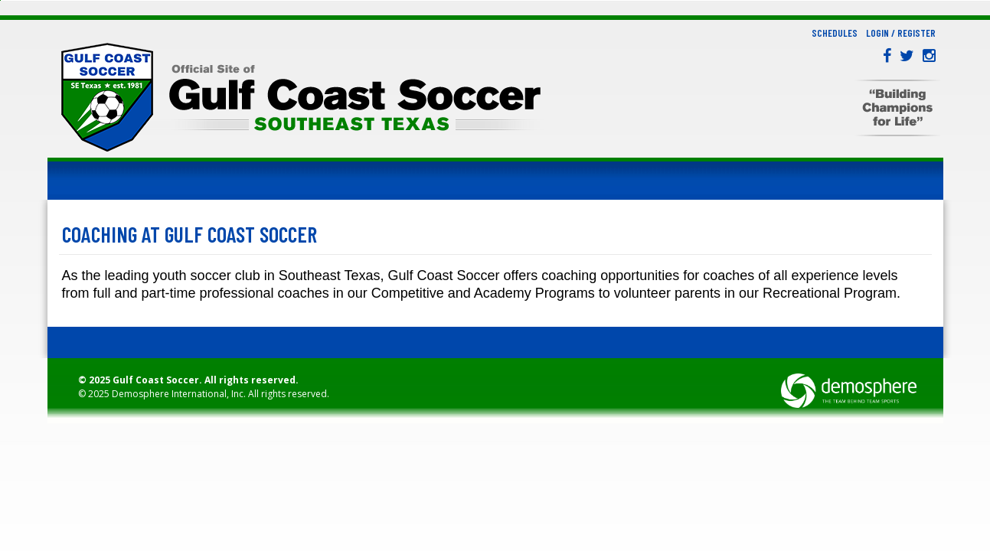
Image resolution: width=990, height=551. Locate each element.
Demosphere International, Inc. (179, 393)
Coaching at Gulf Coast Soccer (189, 234)
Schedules (835, 33)
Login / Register (901, 33)
